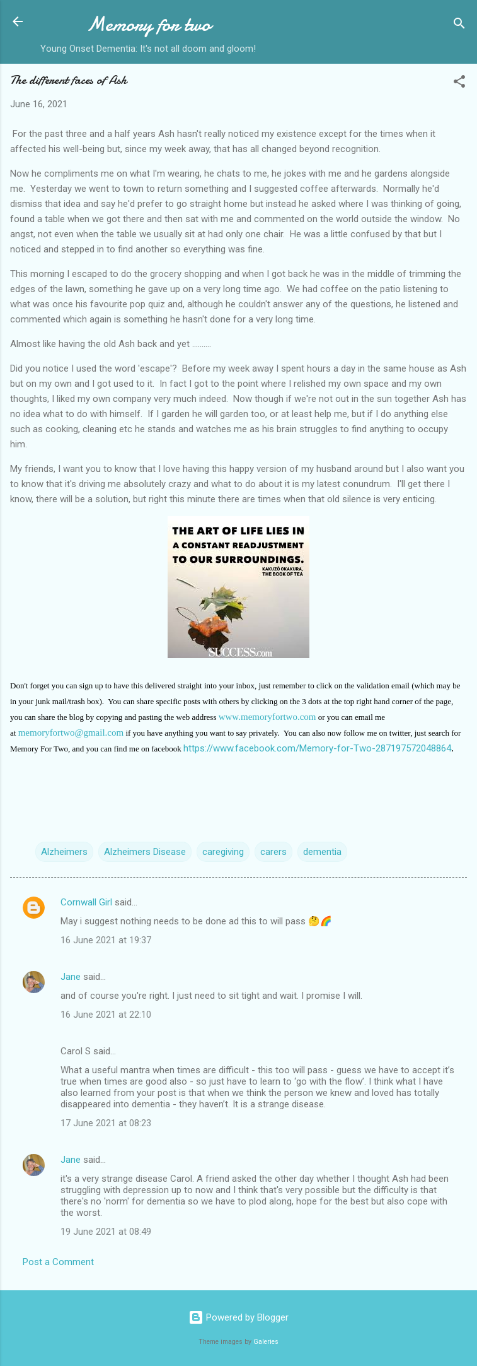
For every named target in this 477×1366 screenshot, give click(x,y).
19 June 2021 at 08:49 (105, 1231)
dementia (322, 851)
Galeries (266, 1342)
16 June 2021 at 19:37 (105, 940)
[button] (459, 83)
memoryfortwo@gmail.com (71, 732)
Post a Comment (58, 1262)
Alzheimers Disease (145, 851)
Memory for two (148, 24)
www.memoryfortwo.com (267, 717)
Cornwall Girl (86, 902)
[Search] (459, 25)
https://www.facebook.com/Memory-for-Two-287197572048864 (317, 748)
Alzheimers (64, 851)
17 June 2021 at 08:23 (105, 1123)
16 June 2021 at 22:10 (105, 1014)
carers (273, 851)
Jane (70, 976)
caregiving (223, 851)
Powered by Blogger (238, 1317)
